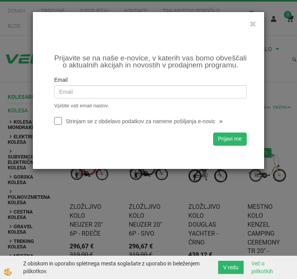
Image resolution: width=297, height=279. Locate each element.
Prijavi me (230, 139)
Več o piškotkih (262, 267)
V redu (231, 267)
